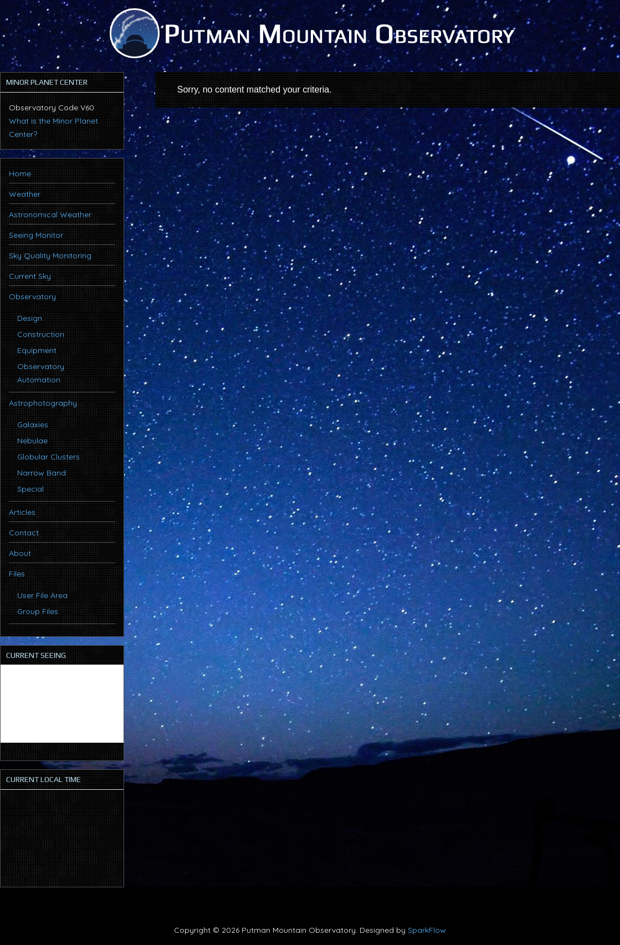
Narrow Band (41, 473)
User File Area (42, 595)
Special (30, 489)
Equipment (37, 350)
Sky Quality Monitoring (50, 255)
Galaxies (32, 425)
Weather (24, 194)
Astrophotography (43, 403)
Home (20, 173)
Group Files (37, 611)
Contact (24, 533)
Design (29, 318)
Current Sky (30, 276)
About (20, 553)
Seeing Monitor (36, 235)
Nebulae (32, 441)
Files (17, 574)
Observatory (32, 297)
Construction (40, 334)
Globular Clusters (48, 457)
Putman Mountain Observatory (310, 33)
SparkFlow (427, 930)
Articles (22, 512)
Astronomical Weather (50, 214)
